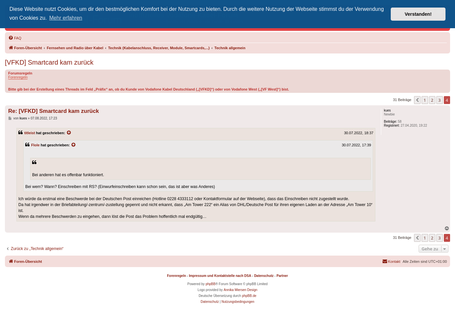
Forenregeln (18, 77)
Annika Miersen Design (240, 290)
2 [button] (432, 100)
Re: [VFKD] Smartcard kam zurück (53, 111)
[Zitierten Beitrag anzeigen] (69, 133)
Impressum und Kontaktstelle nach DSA (220, 276)
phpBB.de (249, 296)
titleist (29, 133)
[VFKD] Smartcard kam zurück (49, 62)
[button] (417, 100)
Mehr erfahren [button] (65, 18)
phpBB (210, 284)
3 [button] (439, 100)
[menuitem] (14, 38)
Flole (35, 145)
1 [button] (425, 100)
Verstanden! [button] (418, 14)
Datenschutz (263, 276)
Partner (282, 276)
